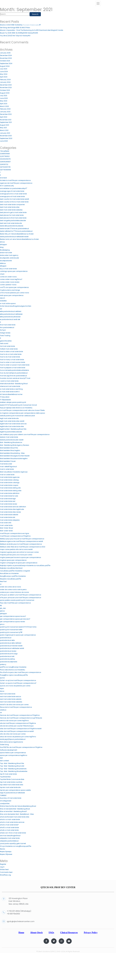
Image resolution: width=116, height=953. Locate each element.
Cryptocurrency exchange (10, 290)
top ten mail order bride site (10, 787)
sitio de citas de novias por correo (13, 734)
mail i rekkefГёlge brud (8, 467)
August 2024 (5, 66)
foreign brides (5, 333)
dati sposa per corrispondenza (11, 295)
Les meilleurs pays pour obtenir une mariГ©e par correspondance (25, 434)
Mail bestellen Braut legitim (10, 451)
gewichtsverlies (6, 341)
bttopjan (3, 266)
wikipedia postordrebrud (9, 841)
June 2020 (4, 141)
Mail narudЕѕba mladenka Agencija (13, 472)
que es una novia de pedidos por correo (15, 686)
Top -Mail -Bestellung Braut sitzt (12, 766)
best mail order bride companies (12, 204)
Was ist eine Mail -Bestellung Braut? (13, 811)
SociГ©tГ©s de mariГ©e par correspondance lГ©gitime (21, 747)
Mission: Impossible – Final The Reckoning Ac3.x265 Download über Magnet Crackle (31, 30)
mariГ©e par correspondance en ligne (14, 533)
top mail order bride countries (11, 782)
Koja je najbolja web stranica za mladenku (16, 408)
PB (1, 606)
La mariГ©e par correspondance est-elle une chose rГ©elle (22, 410)
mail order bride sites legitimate (12, 509)
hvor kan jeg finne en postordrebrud (13, 376)
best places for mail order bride (12, 215)
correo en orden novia (8, 277)
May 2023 (3, 101)
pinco (2, 624)
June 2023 (4, 98)
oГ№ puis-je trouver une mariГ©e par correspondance (20, 598)
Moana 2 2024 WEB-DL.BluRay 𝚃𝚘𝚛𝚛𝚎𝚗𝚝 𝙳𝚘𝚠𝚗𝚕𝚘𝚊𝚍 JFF (20, 25)
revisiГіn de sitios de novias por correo (14, 704)
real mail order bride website (10, 699)
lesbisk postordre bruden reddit (11, 440)
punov (2, 678)
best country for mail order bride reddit (14, 199)
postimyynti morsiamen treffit (11, 630)
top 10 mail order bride (8, 774)
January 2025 (5, 53)
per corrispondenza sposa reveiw (12, 622)
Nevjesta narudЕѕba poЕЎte (10, 579)
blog (1, 247)
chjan (2, 274)
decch (2, 298)
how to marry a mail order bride (12, 360)
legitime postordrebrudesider (11, 432)
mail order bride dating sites (10, 491)
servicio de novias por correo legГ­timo (14, 721)
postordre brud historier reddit (11, 646)
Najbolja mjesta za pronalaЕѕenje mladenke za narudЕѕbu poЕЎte (25, 566)
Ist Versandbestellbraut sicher (11, 394)
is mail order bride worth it (9, 392)
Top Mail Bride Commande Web (12, 779)
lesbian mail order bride (9, 437)
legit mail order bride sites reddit (12, 421)
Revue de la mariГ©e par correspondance (16, 707)
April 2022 (3, 117)
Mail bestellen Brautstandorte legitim (14, 459)
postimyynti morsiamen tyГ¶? (11, 632)
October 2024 (5, 61)
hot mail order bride (7, 346)
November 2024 (6, 58)
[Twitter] (53, 941)
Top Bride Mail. (5, 777)
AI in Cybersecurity (7, 186)
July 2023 (3, 96)
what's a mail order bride (9, 828)
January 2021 (5, 133)
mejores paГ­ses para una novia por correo (16, 555)
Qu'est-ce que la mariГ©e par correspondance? (18, 683)
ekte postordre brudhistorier (10, 317)
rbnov (2, 691)
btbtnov (3, 263)
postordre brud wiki (7, 656)
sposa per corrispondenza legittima (13, 755)
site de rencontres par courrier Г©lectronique (17, 726)
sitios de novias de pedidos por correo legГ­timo (18, 737)
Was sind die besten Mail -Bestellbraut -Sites (17, 814)
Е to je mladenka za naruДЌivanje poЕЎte (15, 846)
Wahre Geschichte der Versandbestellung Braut (18, 806)
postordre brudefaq (7, 659)
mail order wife (5, 523)
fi (0, 322)
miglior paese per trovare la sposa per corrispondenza (20, 557)
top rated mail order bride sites (11, 785)
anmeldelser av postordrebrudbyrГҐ (13, 188)
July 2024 (3, 69)
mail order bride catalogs (9, 483)
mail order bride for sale (9, 496)
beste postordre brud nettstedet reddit (14, 237)
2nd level (3, 178)
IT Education (4, 397)
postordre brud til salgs (9, 654)
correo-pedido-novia (8, 285)
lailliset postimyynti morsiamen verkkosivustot (17, 416)
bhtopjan (3, 245)
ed (1, 309)
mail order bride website (9, 515)
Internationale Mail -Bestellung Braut (14, 384)
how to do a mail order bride (10, 354)
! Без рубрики (4, 151)
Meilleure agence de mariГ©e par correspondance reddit (21, 541)
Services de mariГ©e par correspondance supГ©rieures (21, 718)
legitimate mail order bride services (13, 424)
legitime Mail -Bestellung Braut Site (13, 429)
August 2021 (4, 125)
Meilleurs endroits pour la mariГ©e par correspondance (21, 544)
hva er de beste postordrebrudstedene (14, 370)
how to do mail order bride (10, 357)
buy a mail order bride (8, 269)
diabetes (3, 301)
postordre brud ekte (7, 640)
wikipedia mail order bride (10, 838)
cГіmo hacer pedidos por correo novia (14, 293)
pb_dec (3, 608)
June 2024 (4, 72)
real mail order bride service (10, 697)
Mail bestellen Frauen (8, 461)
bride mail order (6, 253)
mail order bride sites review (10, 512)
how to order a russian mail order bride (14, 365)
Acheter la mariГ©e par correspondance (15, 180)
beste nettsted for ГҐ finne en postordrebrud (16, 231)
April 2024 (3, 77)
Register (3, 864)
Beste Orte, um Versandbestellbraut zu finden (17, 234)
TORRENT (3, 795)
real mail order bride (7, 694)
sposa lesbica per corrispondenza (13, 753)
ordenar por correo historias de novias (14, 592)
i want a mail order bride (9, 381)
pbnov (2, 611)
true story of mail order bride (10, 798)
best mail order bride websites (11, 210)
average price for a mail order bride (13, 194)
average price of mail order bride (12, 197)
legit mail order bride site (9, 418)
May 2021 (3, 128)
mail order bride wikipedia (10, 520)
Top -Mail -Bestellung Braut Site (12, 763)
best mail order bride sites (9, 207)
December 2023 (6, 85)
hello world (4, 344)
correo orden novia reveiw (9, 282)
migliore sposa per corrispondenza (13, 560)
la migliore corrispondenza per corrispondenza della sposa (22, 413)
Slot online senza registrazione (11, 742)
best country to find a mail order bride (14, 202)
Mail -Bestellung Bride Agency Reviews (14, 445)
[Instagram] (61, 941)
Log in (2, 867)
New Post (3, 582)
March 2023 (4, 106)
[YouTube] (68, 941)
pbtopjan (3, 614)
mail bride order (6, 464)
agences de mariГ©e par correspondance (16, 183)
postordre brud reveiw (8, 651)
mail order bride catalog (9, 480)
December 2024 (6, 55)
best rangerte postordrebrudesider (13, 221)
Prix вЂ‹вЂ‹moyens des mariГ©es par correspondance (20, 672)
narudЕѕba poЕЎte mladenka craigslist (15, 571)
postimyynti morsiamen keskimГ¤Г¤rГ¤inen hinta (18, 627)
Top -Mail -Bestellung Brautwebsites (13, 771)
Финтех (2, 849)
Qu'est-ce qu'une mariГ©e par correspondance (18, 680)
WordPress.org (5, 875)
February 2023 (5, 109)
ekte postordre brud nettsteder (11, 314)
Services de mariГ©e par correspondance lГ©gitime (19, 715)
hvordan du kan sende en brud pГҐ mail (15, 378)
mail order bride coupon (9, 485)
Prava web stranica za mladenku (12, 670)
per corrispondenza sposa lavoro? (13, 616)
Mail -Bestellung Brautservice (11, 442)
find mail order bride (7, 325)
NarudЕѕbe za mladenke (9, 573)
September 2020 (6, 138)
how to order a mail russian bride (12, 362)
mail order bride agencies (10, 477)
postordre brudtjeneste (8, 662)
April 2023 (3, 104)
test (1, 758)
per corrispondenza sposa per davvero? (15, 619)
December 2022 (6, 114)
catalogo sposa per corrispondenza (13, 271)
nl (0, 584)
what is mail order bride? (9, 825)
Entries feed (4, 870)
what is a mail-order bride (10, 820)
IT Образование (5, 400)
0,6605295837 (5, 162)
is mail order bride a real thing (11, 389)
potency (3, 664)
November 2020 (6, 136)
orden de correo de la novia (10, 587)
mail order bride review (8, 504)
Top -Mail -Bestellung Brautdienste (13, 769)
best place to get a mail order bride (13, 213)
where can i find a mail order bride (13, 833)
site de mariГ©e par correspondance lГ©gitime (18, 723)
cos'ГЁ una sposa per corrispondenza (14, 287)
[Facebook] (46, 941)
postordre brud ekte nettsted (10, 643)
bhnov (2, 242)
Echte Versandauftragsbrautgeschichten (15, 306)
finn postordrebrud (7, 328)
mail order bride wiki (7, 517)
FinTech (3, 330)
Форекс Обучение (6, 854)
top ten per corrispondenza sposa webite (15, 790)
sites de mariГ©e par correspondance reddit (17, 731)
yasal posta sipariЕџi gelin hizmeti (13, 844)
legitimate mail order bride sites (12, 426)
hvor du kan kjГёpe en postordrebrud (13, 373)
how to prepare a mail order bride (12, 368)
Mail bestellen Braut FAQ (9, 448)
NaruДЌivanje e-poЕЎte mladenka (13, 576)
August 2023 (4, 93)
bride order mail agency (9, 255)
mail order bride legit (8, 499)
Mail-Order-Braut (6, 528)
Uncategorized (5, 801)
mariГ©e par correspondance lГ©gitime (15, 536)
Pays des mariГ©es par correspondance (15, 603)
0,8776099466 (5, 170)
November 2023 (6, 88)
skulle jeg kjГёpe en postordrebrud (12, 739)
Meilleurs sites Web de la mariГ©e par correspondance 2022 (22, 547)
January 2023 (5, 112)
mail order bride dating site (10, 488)
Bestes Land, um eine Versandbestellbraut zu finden (19, 239)
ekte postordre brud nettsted (10, 311)
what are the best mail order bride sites (14, 817)
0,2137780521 (5, 156)
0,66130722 (4, 164)
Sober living (4, 745)
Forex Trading (5, 336)
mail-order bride (6, 525)
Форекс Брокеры (5, 852)
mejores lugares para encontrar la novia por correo (19, 552)
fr (0, 338)
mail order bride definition (9, 493)
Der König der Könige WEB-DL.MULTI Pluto (15, 28)
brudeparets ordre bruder (9, 258)
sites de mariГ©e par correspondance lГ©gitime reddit (20, 729)
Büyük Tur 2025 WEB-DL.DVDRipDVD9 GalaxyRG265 (19, 33)
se (1, 713)
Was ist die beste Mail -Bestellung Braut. (15, 809)
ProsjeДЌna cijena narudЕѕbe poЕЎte (14, 675)
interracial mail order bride (10, 386)
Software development (8, 750)
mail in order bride (7, 469)
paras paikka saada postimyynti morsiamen (17, 600)
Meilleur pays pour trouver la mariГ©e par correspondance (22, 539)
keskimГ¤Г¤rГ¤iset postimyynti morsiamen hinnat (18, 405)
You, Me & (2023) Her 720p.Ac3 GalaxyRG (15, 36)
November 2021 (5, 120)
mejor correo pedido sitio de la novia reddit (16, 549)
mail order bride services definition (13, 507)
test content (4, 761)
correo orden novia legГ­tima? (11, 279)
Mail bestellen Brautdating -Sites (12, 453)
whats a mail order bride (9, 830)
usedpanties (5, 803)
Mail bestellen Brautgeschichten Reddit (14, 456)
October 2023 (5, 90)
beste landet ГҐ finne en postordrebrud (14, 229)
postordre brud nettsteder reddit (12, 648)
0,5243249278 (5, 159)
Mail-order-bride (6, 531)
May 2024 (3, 74)
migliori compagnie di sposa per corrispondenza (18, 563)
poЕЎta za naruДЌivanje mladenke (13, 667)
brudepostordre (6, 261)
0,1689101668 (5, 154)
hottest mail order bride (9, 349)
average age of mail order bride (12, 191)
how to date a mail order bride (11, 352)
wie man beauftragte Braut (10, 836)
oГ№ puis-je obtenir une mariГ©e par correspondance (20, 595)
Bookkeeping (5, 250)
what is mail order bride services (12, 822)
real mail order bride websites (11, 702)
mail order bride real (7, 501)
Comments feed (6, 872)
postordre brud (5, 638)
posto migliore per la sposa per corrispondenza (18, 635)
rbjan (2, 689)
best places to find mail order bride (13, 218)
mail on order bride (7, 475)
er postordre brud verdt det (10, 319)
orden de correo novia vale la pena (13, 590)
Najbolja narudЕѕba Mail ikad (11, 568)
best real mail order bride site (11, 223)
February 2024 (5, 80)
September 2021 (6, 122)
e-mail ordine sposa (8, 303)
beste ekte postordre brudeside (11, 226)
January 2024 (5, 82)
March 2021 (4, 130)
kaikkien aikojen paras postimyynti (13, 402)
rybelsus (3, 710)
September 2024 (6, 64)
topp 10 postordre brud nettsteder (12, 793)
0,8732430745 (5, 167)
